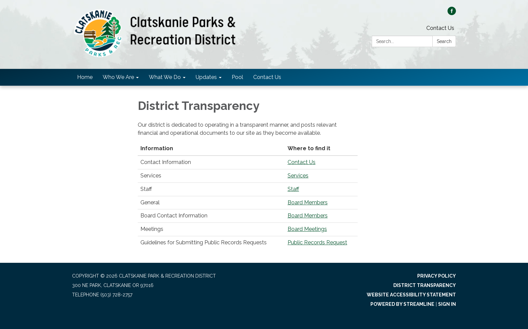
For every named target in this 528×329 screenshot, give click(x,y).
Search (444, 41)
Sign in (447, 304)
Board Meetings (307, 229)
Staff (293, 189)
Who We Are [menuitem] (118, 77)
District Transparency (424, 285)
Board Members (308, 202)
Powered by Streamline (402, 304)
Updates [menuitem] (206, 77)
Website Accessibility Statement (411, 294)
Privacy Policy (436, 276)
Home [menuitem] (85, 77)
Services (298, 175)
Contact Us (440, 28)
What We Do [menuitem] (165, 77)
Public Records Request (317, 242)
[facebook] (452, 13)
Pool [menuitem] (237, 77)
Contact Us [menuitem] (267, 77)
